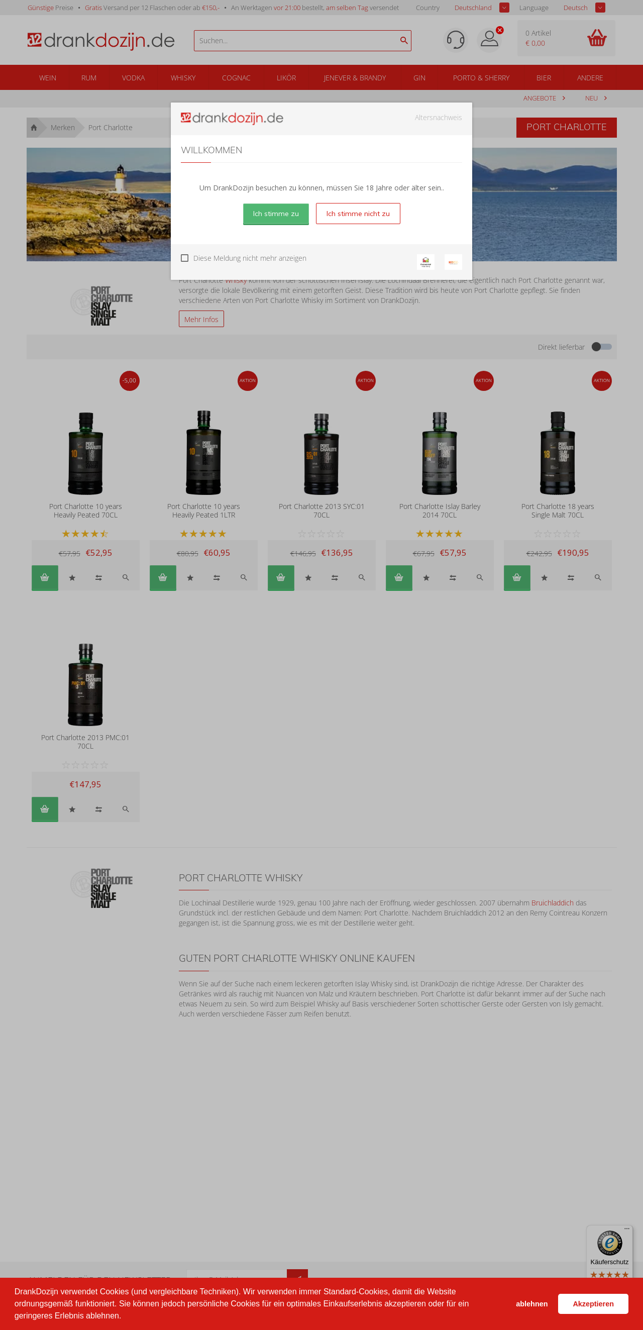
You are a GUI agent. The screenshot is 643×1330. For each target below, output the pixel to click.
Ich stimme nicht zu (358, 213)
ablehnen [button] (532, 1304)
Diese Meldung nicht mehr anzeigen (249, 258)
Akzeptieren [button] (593, 1304)
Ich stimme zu (276, 213)
